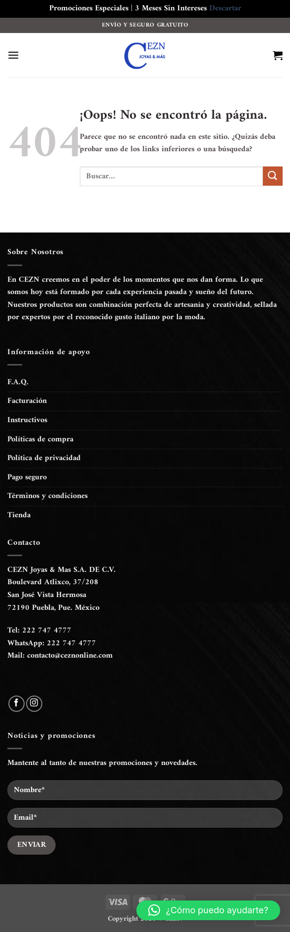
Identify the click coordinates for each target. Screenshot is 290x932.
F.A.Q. (18, 382)
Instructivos (27, 420)
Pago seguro (27, 477)
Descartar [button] (225, 8)
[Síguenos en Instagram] (34, 704)
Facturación (27, 401)
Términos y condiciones (47, 496)
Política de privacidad (44, 458)
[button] (13, 55)
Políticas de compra (40, 439)
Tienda (19, 515)
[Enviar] (273, 176)
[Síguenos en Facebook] (16, 704)
